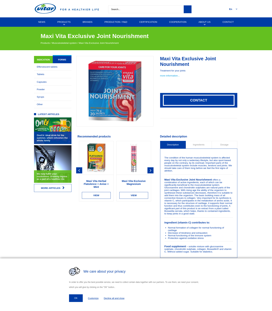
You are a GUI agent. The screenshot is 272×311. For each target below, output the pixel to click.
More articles (53, 187)
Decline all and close (114, 298)
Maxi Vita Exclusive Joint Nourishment (99, 43)
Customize (93, 298)
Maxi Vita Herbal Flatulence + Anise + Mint (96, 183)
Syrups (40, 97)
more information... (170, 75)
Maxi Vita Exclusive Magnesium (134, 182)
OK (76, 298)
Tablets (40, 74)
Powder (41, 89)
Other (40, 104)
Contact (198, 100)
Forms (62, 59)
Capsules (42, 82)
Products (45, 43)
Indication (43, 59)
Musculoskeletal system (64, 43)
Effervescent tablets (47, 67)
